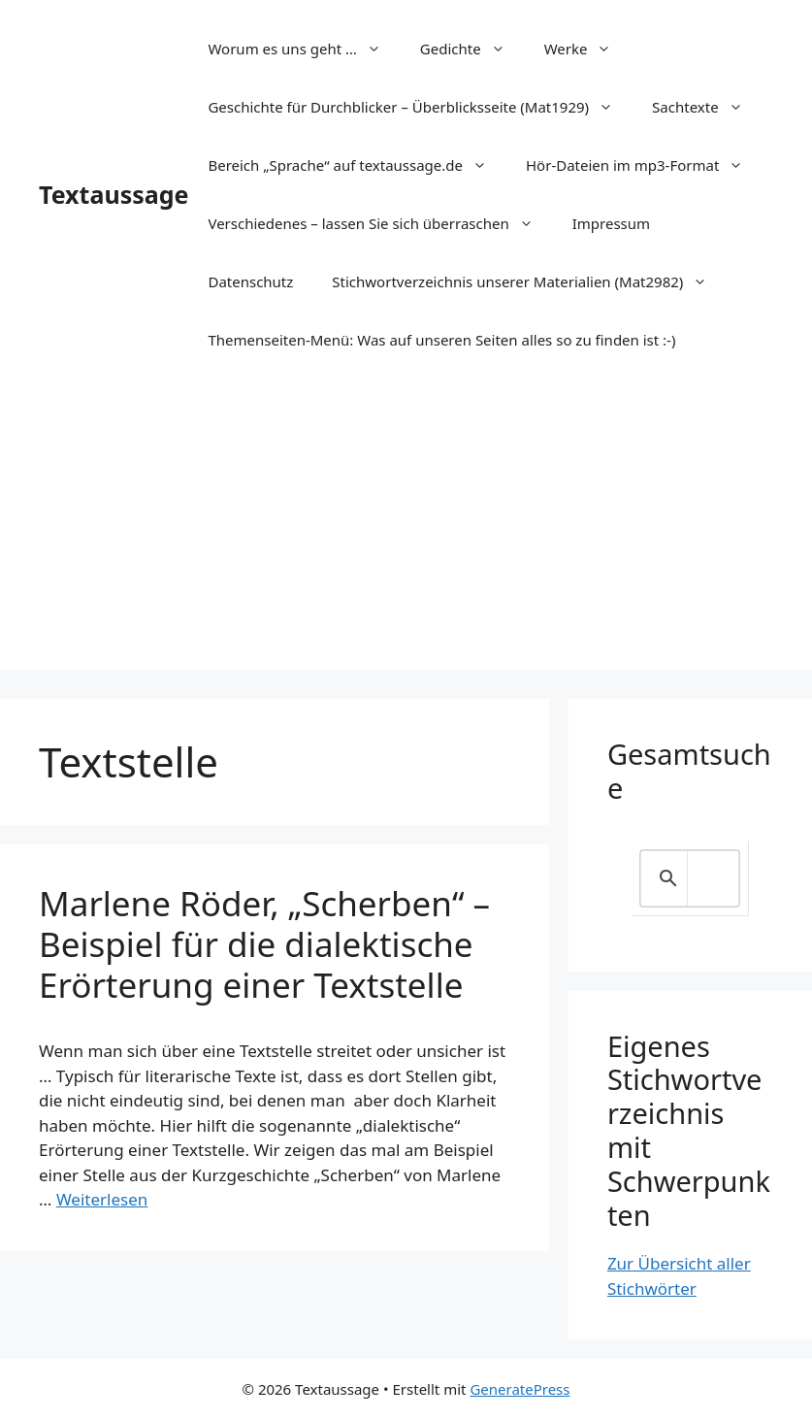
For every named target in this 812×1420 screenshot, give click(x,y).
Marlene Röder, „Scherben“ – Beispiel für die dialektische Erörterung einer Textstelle (264, 943)
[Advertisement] (406, 534)
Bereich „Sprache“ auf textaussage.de (357, 165)
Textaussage (113, 194)
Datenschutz (250, 281)
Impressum (611, 223)
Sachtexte (707, 107)
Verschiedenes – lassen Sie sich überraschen (380, 223)
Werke (588, 48)
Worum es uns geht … (304, 48)
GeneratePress (519, 1389)
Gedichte (472, 48)
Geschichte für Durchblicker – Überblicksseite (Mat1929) (420, 107)
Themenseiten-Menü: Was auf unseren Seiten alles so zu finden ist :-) (441, 339)
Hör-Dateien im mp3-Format (644, 165)
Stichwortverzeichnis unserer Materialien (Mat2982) (529, 281)
